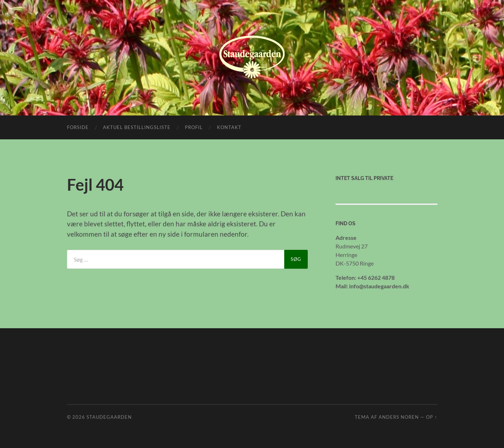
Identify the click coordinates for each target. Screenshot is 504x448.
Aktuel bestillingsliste (137, 127)
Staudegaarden (109, 417)
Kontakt (229, 127)
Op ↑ (431, 417)
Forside (78, 127)
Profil (194, 127)
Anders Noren (399, 417)
